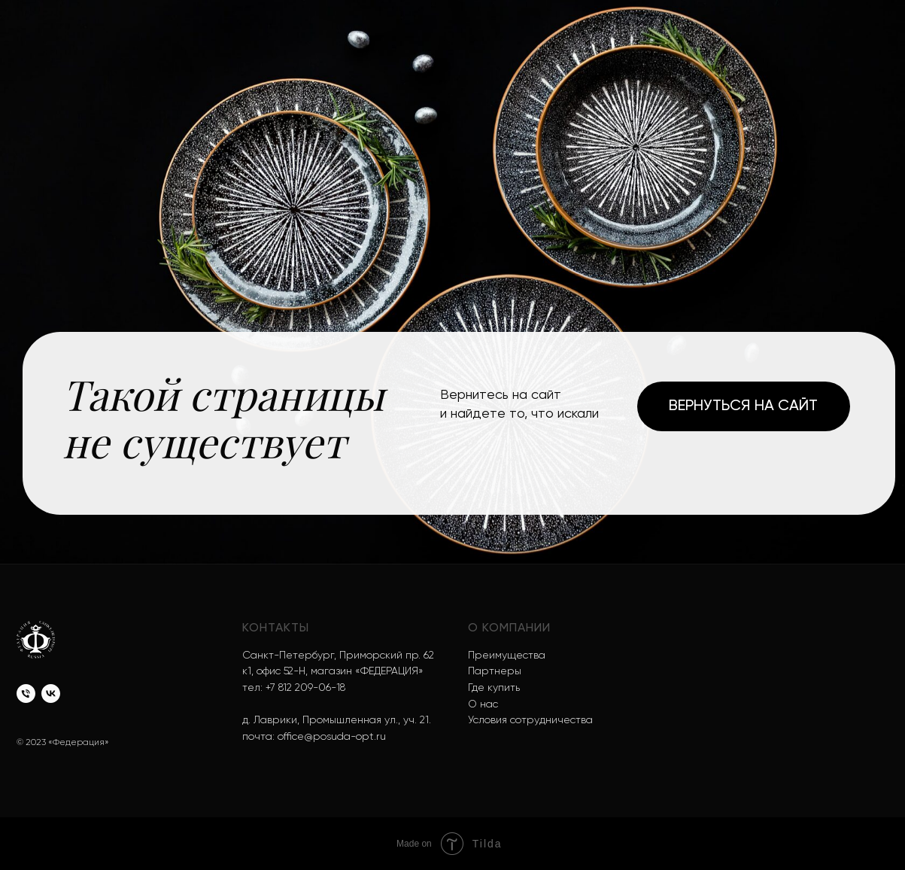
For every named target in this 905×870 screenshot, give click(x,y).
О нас (483, 704)
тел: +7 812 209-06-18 (293, 688)
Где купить (494, 688)
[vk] (50, 693)
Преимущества (506, 655)
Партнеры (494, 671)
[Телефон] (26, 693)
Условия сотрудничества (530, 720)
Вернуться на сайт (743, 406)
